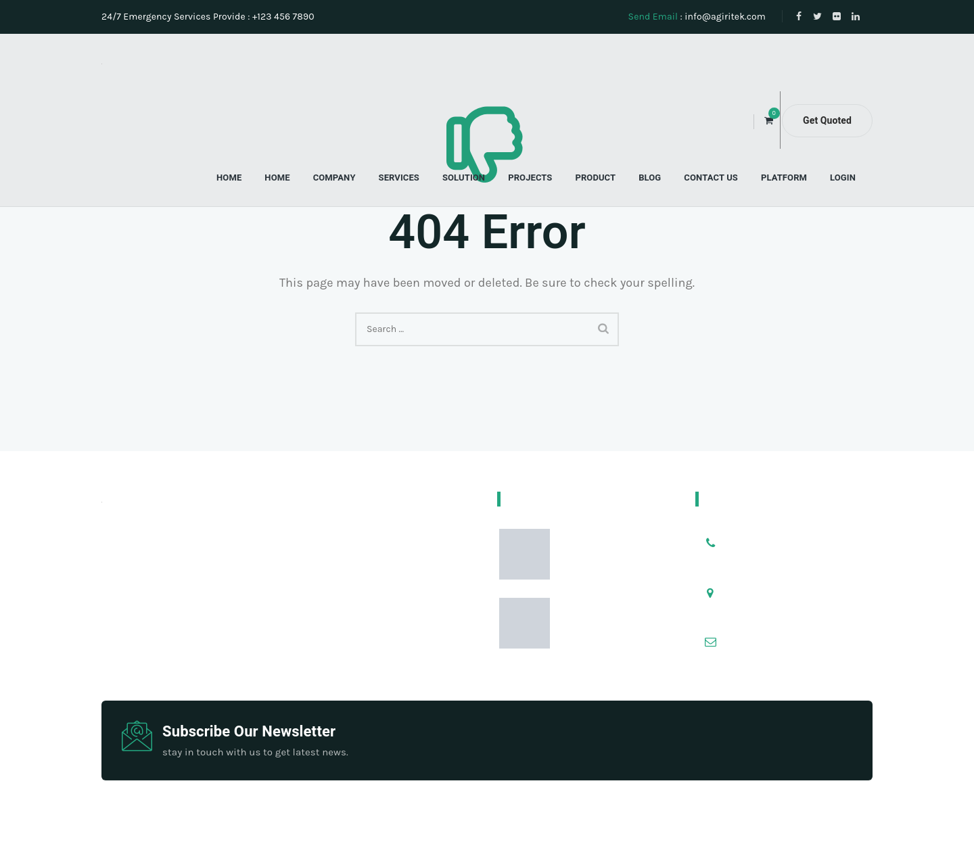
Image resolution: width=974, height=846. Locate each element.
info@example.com (781, 632)
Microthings (394, 821)
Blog (650, 177)
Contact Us (711, 177)
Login (843, 177)
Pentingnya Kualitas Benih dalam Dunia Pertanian (611, 641)
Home (228, 177)
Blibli (595, 821)
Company (334, 177)
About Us (450, 821)
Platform (784, 177)
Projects (530, 177)
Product (595, 177)
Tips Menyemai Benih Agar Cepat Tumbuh (614, 563)
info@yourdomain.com (789, 649)
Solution (463, 177)
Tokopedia (504, 821)
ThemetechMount (564, 804)
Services (399, 177)
